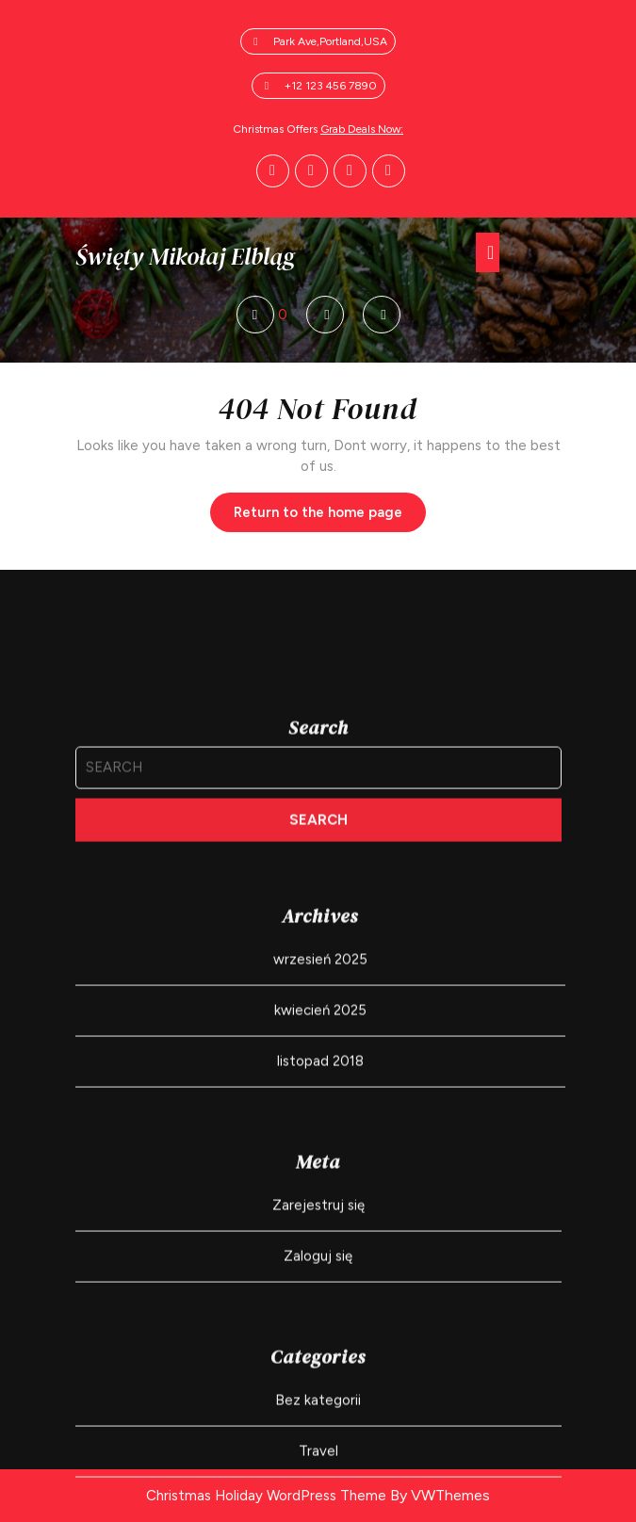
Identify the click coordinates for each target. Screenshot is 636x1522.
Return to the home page (330, 517)
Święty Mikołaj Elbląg (185, 256)
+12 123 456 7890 (331, 85)
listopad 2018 (320, 1214)
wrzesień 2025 (320, 1113)
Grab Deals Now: (361, 129)
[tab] (487, 252)
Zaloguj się (318, 1409)
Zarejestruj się (318, 1359)
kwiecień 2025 (320, 1164)
